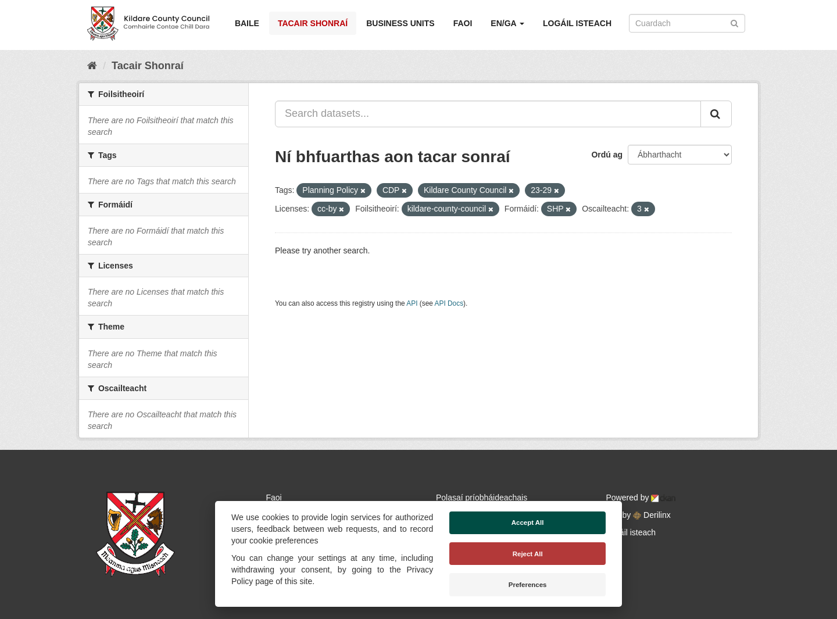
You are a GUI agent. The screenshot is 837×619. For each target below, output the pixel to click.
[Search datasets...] (488, 114)
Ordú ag (607, 154)
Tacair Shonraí (313, 23)
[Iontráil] (734, 22)
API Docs (449, 303)
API (411, 303)
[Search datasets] (687, 23)
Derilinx (652, 515)
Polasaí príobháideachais (481, 497)
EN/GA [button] (507, 23)
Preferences (528, 584)
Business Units (400, 23)
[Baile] (92, 65)
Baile (247, 23)
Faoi (463, 23)
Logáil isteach (577, 23)
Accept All (528, 522)
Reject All (528, 553)
